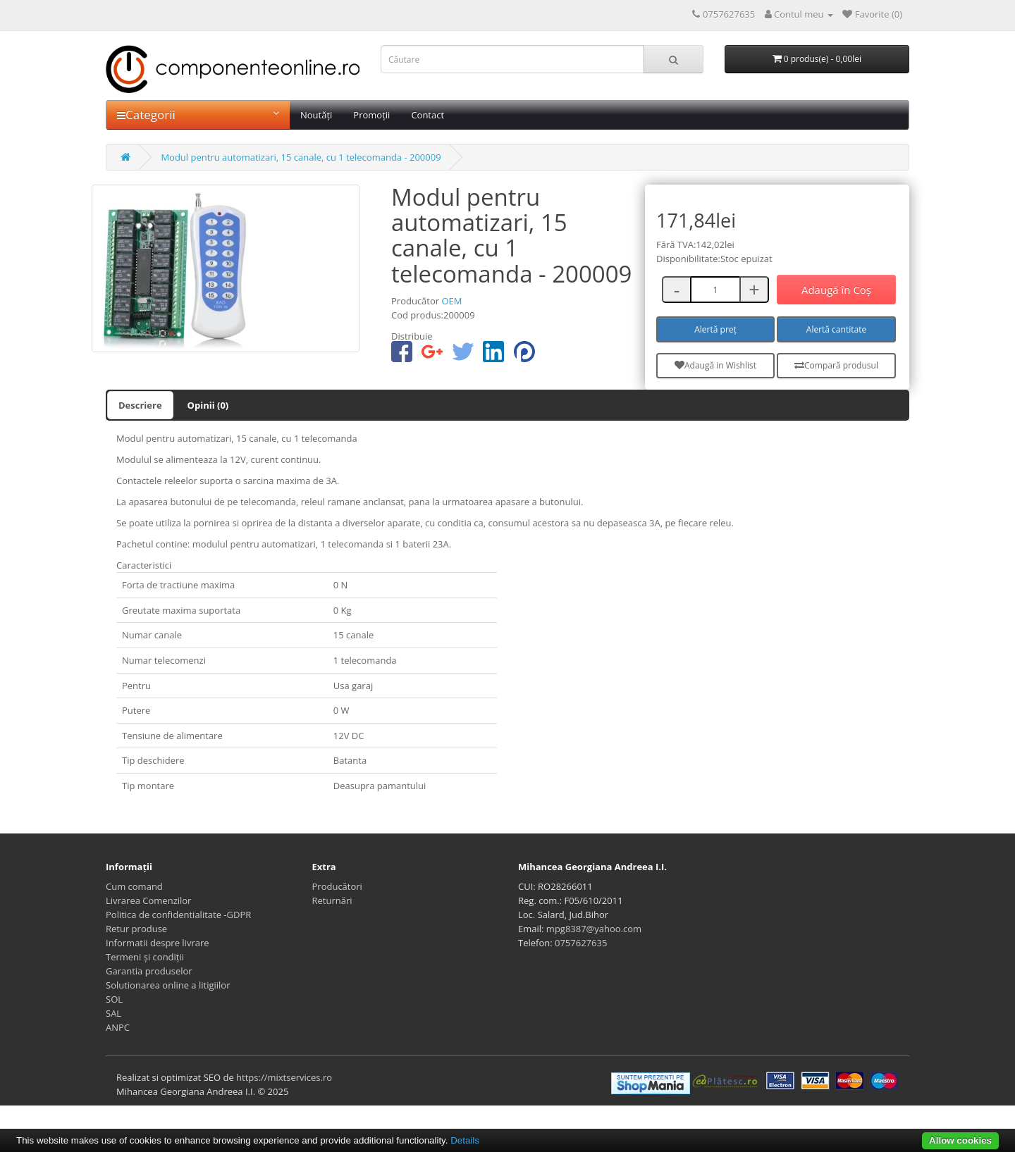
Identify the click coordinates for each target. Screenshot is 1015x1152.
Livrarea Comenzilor (148, 900)
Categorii (198, 114)
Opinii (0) (208, 405)
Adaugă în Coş (836, 290)
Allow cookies (960, 1140)
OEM (451, 301)
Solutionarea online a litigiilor (168, 985)
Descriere (140, 405)
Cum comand (134, 886)
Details (464, 1140)
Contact (427, 115)
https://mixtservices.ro (284, 1077)
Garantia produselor (149, 971)
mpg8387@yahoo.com (593, 928)
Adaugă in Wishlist (715, 365)
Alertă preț (715, 329)
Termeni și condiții (145, 956)
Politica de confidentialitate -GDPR (178, 914)
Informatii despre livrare (157, 942)
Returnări (332, 900)
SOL (114, 999)
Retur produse (136, 928)
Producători (337, 886)
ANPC (118, 1027)
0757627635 (581, 942)
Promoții (371, 115)
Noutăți (316, 115)
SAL (113, 1013)
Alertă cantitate (836, 329)
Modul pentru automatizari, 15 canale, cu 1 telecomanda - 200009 (301, 157)
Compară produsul (836, 365)
